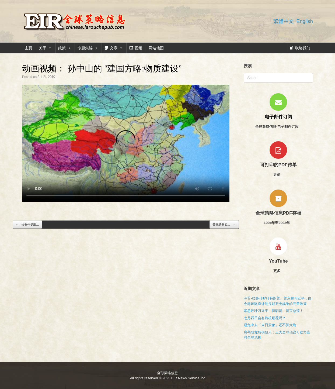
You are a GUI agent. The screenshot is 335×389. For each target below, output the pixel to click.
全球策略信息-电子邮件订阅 (278, 127)
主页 (28, 48)
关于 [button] (45, 48)
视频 (138, 48)
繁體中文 (283, 21)
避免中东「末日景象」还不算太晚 (270, 325)
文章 (116, 48)
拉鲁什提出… (27, 224)
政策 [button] (64, 48)
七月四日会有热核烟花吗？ (265, 318)
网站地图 (156, 48)
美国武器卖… (224, 224)
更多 (278, 175)
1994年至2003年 (278, 223)
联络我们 (302, 48)
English (304, 21)
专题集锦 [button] (88, 48)
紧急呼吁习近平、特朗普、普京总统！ (273, 311)
